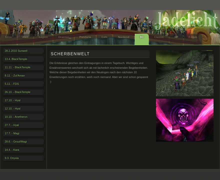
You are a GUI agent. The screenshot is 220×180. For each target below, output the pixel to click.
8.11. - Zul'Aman (15, 75)
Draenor (63, 37)
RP (176, 37)
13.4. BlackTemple (16, 59)
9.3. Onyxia (12, 158)
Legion (43, 37)
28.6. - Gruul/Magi (16, 141)
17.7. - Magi (12, 133)
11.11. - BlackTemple (17, 67)
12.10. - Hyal (12, 108)
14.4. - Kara (12, 149)
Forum (193, 37)
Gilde (8, 37)
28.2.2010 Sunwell (16, 50)
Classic (159, 37)
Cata (105, 37)
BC (142, 37)
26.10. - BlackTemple (17, 92)
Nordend (123, 37)
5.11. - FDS (12, 83)
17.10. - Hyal (12, 100)
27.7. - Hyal (12, 125)
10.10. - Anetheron (16, 116)
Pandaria (85, 37)
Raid (25, 37)
